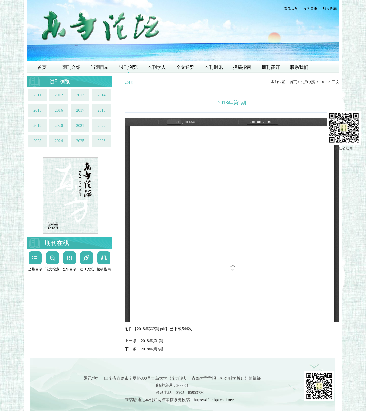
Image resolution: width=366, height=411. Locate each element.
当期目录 (100, 67)
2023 (37, 141)
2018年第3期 (152, 349)
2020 (59, 125)
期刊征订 (271, 67)
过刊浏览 (128, 67)
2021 (80, 125)
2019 (37, 125)
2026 (101, 141)
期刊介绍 (71, 67)
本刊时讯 (214, 67)
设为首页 (310, 9)
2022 (101, 125)
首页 (42, 67)
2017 (80, 110)
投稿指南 (242, 67)
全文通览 (185, 67)
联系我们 (299, 67)
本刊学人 (157, 67)
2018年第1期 (152, 341)
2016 (59, 110)
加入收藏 (330, 9)
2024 (59, 141)
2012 (59, 95)
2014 (101, 95)
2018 (101, 110)
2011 (37, 95)
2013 (80, 95)
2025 (80, 141)
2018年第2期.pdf (151, 329)
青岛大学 (291, 9)
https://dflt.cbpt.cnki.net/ (214, 399)
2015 (37, 110)
